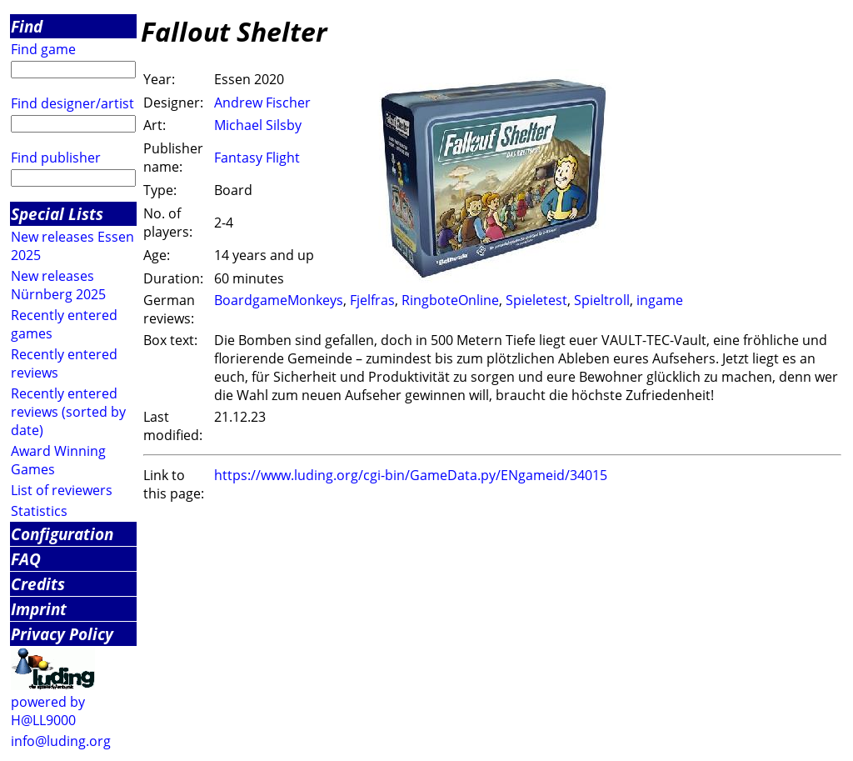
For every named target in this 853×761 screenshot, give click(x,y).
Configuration (62, 534)
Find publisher (56, 157)
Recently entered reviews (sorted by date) (68, 411)
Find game (43, 49)
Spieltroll (602, 300)
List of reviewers (61, 490)
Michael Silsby (258, 125)
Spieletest (536, 300)
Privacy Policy (62, 634)
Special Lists (57, 214)
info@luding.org (61, 741)
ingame (659, 300)
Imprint (39, 609)
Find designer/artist (72, 103)
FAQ (26, 559)
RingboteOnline (450, 300)
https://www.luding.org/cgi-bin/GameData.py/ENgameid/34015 (410, 475)
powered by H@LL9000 (48, 711)
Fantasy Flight (257, 157)
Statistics (39, 511)
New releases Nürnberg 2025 (58, 285)
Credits (38, 584)
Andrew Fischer (262, 102)
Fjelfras (372, 300)
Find (26, 26)
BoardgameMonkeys (278, 300)
